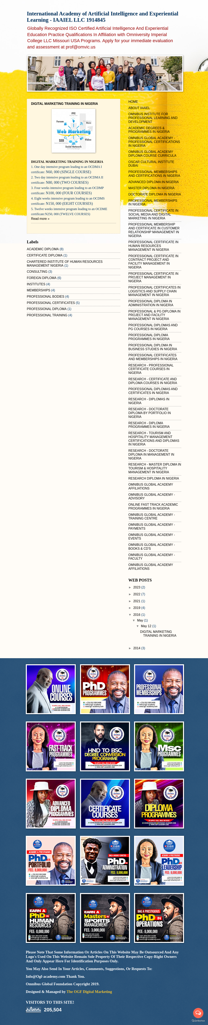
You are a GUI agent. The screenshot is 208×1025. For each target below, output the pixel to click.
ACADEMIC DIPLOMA (43, 249)
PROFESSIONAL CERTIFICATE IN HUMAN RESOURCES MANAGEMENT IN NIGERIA (153, 245)
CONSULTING (37, 271)
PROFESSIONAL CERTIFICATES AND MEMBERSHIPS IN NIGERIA (152, 357)
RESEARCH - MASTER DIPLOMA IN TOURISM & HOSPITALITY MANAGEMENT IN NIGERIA (154, 468)
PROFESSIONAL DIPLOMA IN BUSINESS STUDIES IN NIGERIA (152, 347)
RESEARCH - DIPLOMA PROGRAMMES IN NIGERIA (149, 425)
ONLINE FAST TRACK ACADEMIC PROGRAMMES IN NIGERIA (153, 506)
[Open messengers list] (198, 1013)
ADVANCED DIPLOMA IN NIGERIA (153, 182)
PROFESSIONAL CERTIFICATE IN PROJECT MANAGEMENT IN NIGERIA (153, 277)
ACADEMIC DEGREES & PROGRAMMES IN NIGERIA (149, 130)
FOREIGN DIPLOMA (41, 278)
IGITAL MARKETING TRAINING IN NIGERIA (67, 161)
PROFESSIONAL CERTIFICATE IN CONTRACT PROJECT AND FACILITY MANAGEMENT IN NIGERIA (153, 261)
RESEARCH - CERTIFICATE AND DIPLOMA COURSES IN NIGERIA (152, 381)
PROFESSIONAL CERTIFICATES (51, 303)
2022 (137, 594)
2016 (137, 614)
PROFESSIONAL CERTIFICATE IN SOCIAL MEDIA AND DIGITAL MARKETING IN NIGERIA (153, 214)
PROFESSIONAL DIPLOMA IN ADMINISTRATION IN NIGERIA (150, 303)
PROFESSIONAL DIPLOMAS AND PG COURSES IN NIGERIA (153, 327)
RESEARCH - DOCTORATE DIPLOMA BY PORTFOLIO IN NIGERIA (149, 413)
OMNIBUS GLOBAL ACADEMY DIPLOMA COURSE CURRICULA (152, 153)
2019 (137, 608)
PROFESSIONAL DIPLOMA (47, 309)
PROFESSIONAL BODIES (45, 296)
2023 (137, 587)
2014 (137, 648)
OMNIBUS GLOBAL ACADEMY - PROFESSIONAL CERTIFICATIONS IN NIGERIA (154, 141)
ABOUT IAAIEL (139, 108)
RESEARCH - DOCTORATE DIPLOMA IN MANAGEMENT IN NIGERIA (151, 454)
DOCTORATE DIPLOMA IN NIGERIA (154, 194)
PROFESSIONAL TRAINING (47, 315)
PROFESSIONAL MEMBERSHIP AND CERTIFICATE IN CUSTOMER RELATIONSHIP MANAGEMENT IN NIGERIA (154, 230)
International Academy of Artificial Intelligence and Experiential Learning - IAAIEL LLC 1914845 (102, 17)
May (140, 620)
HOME (133, 101)
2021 (137, 601)
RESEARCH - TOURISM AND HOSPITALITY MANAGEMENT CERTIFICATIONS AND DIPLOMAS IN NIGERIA (153, 438)
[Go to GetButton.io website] (198, 1021)
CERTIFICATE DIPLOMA (45, 255)
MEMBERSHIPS (38, 290)
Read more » (40, 218)
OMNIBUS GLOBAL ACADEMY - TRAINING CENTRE (151, 516)
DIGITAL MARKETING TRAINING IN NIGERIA (64, 103)
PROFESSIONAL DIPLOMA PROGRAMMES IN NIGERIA (149, 337)
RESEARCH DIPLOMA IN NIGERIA (153, 478)
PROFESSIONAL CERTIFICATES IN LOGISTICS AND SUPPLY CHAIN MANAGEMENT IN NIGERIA (154, 291)
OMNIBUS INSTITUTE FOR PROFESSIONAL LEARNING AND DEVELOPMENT (153, 117)
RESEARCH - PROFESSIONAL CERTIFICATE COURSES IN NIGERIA (150, 369)
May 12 (146, 626)
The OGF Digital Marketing (89, 992)
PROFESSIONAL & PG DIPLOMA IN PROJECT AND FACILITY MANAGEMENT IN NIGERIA (154, 315)
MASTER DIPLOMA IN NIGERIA (151, 188)
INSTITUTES (36, 284)
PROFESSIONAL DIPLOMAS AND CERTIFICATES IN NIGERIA (153, 391)
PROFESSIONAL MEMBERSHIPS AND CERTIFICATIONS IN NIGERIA (154, 173)
